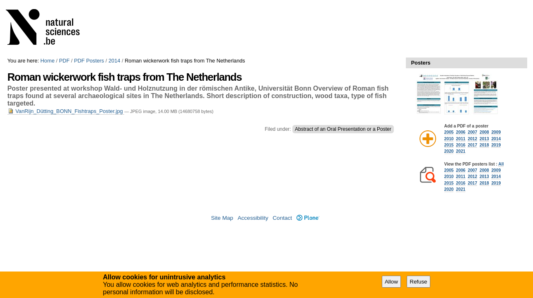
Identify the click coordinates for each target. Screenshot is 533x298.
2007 (472, 132)
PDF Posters (89, 61)
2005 (449, 132)
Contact (282, 218)
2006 (460, 132)
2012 (472, 139)
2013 (484, 139)
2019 (496, 145)
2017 (472, 145)
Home (48, 61)
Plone (308, 218)
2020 (449, 151)
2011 (460, 139)
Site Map (222, 218)
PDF (64, 61)
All (501, 164)
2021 (460, 151)
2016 (460, 145)
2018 (484, 145)
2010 (449, 139)
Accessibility (253, 218)
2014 (114, 61)
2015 (449, 145)
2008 (484, 132)
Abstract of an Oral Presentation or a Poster (343, 129)
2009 (496, 132)
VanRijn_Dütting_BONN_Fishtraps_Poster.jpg (66, 111)
